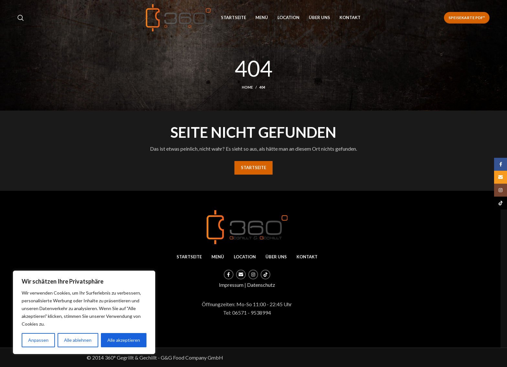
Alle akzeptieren (123, 340)
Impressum (231, 285)
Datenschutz (261, 285)
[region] (84, 312)
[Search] (20, 17)
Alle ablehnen (78, 340)
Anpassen (38, 340)
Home (247, 87)
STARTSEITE (253, 167)
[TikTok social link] (265, 274)
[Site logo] (178, 17)
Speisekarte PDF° (466, 17)
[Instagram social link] (253, 274)
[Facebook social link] (228, 274)
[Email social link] (241, 274)
